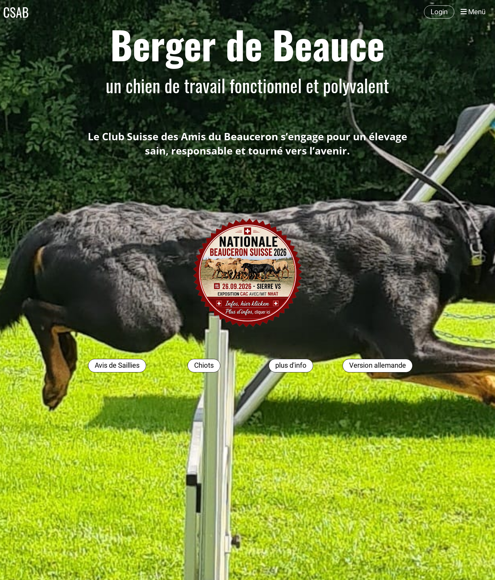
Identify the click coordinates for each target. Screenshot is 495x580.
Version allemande (377, 365)
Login (439, 12)
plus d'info (291, 365)
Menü (473, 12)
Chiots (204, 365)
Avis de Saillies (117, 365)
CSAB (16, 12)
